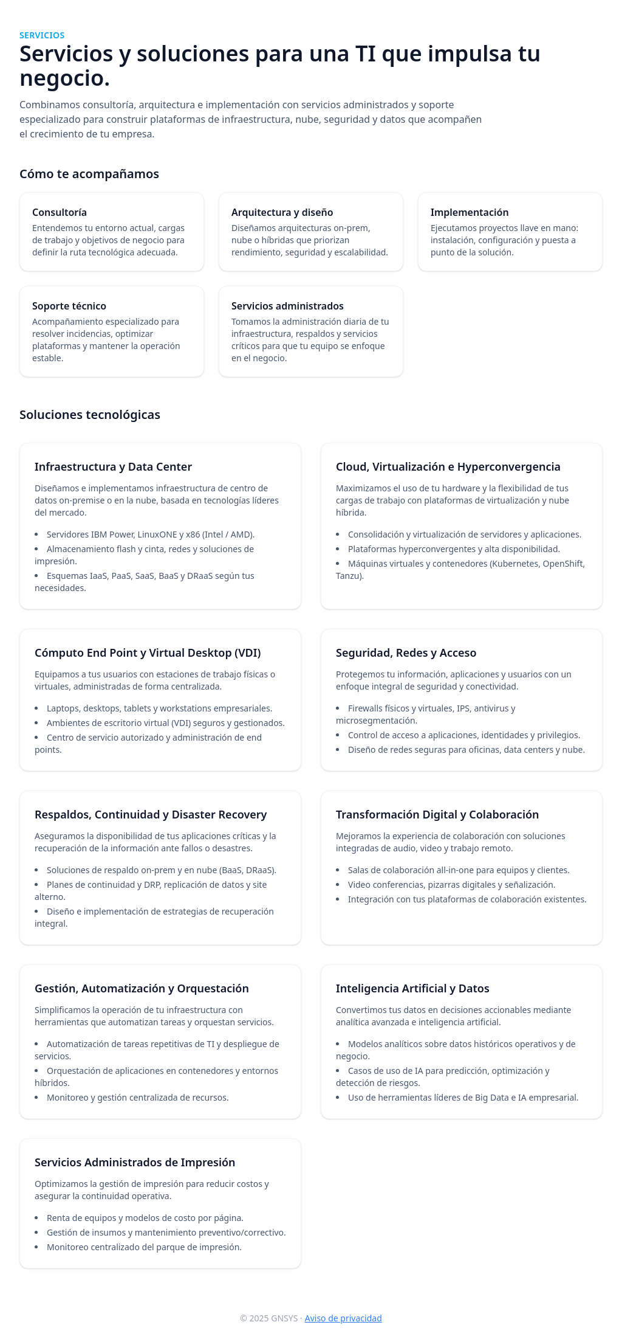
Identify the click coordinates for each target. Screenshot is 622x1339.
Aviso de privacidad (343, 1318)
